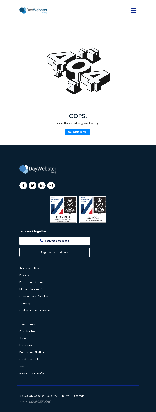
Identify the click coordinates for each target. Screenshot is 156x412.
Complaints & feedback (35, 296)
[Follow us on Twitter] (32, 185)
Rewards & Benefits (32, 373)
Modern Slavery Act (32, 289)
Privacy (24, 275)
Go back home (77, 132)
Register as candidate (54, 252)
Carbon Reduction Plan (35, 310)
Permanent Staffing (32, 352)
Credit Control (29, 359)
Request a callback (57, 240)
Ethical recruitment (32, 282)
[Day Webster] (33, 10)
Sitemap (79, 396)
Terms (65, 396)
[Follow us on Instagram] (51, 185)
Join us (24, 366)
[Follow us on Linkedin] (42, 185)
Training (25, 303)
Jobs (23, 338)
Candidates (27, 331)
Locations (26, 345)
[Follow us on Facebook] (23, 185)
